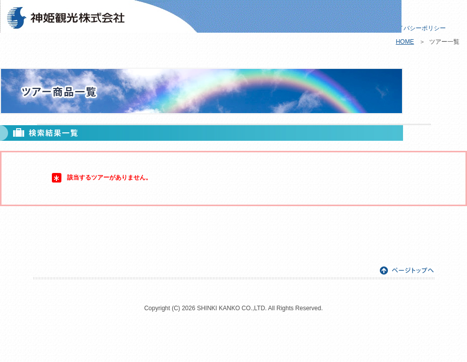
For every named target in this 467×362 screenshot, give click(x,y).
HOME (405, 41)
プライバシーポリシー (415, 28)
